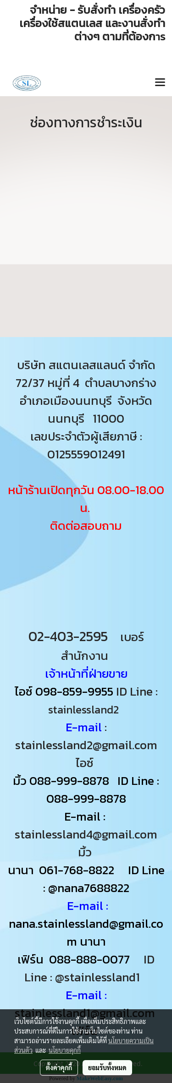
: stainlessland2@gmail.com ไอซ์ (86, 745)
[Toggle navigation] (160, 83)
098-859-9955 (74, 691)
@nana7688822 (88, 888)
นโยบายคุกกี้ (65, 1050)
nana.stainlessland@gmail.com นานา (86, 932)
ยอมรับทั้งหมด (107, 1067)
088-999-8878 (69, 780)
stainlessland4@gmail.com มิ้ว (86, 843)
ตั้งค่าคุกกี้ (59, 1067)
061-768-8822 (78, 870)
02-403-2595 (68, 636)
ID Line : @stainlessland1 (89, 968)
